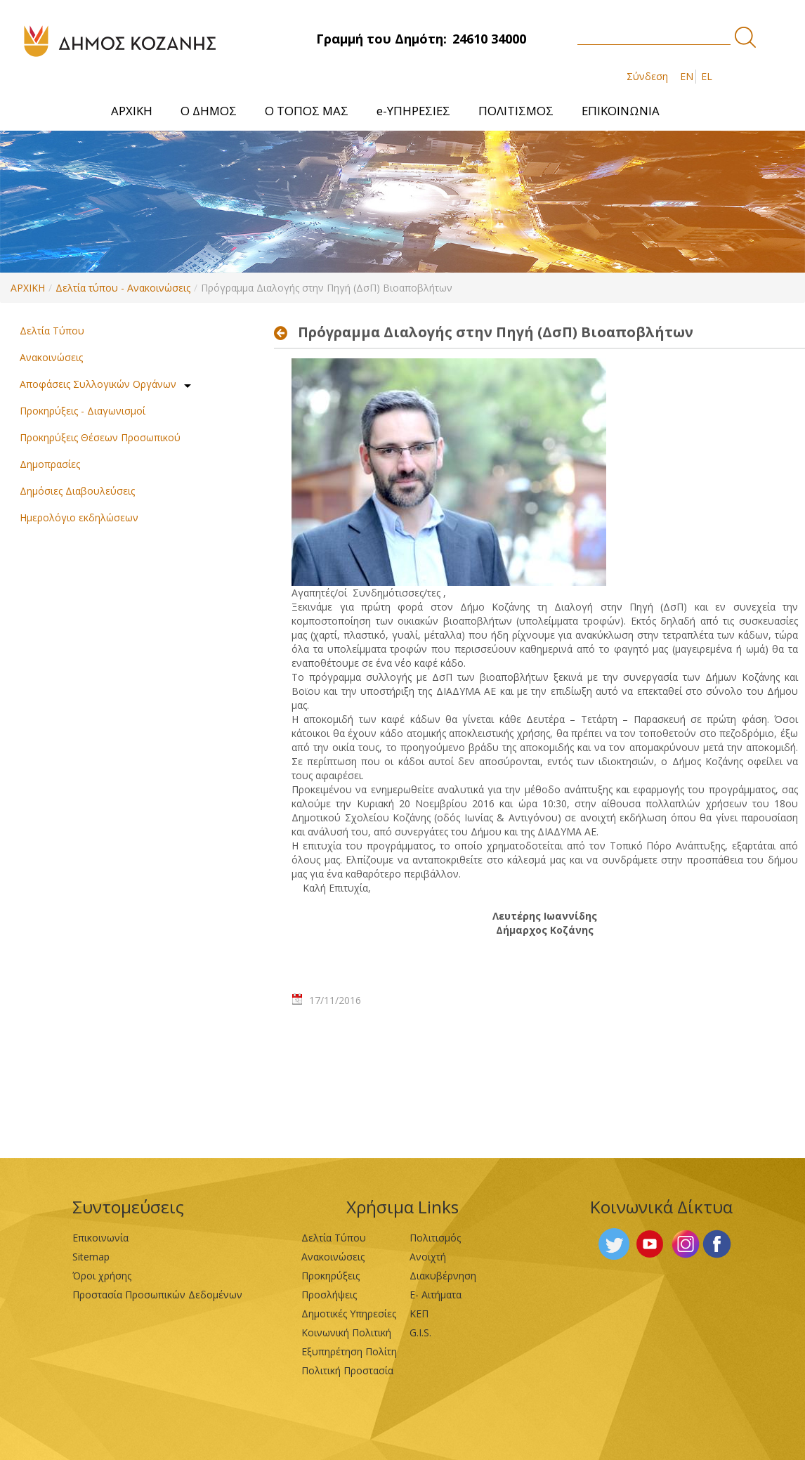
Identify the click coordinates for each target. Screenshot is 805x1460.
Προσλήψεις (329, 1294)
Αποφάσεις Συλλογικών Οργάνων (98, 384)
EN (686, 76)
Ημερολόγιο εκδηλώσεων (79, 517)
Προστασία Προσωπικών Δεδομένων (157, 1294)
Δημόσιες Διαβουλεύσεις (77, 490)
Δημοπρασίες (50, 464)
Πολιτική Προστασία (347, 1370)
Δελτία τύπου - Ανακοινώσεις (122, 287)
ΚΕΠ (419, 1313)
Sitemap (91, 1256)
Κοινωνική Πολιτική (346, 1332)
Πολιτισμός (435, 1237)
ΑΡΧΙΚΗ (28, 287)
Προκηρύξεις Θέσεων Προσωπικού (100, 437)
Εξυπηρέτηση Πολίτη (349, 1351)
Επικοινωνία (100, 1237)
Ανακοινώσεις (51, 357)
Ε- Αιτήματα (436, 1294)
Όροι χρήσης (101, 1275)
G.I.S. (420, 1332)
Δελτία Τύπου (52, 330)
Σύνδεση (647, 76)
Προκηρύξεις (330, 1275)
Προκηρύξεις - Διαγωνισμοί (82, 410)
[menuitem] (131, 110)
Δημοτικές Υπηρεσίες (348, 1313)
